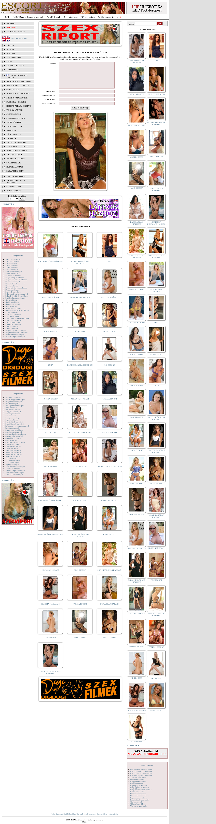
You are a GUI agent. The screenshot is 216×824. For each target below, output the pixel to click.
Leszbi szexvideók (137, 792)
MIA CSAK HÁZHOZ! (136, 323)
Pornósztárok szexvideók (139, 800)
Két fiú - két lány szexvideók (141, 773)
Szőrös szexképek (12, 448)
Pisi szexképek (10, 416)
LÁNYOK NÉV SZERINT (16, 176)
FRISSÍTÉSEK (12, 70)
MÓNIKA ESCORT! (50, 404)
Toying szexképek (12, 464)
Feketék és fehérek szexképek (16, 296)
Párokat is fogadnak (17, 147)
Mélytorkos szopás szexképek (16, 332)
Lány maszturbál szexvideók (141, 790)
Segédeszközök (14, 114)
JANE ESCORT (80, 643)
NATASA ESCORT (80, 609)
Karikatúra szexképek (13, 314)
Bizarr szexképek (11, 274)
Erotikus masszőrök (17, 98)
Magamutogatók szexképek (15, 330)
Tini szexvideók (136, 802)
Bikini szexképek (11, 270)
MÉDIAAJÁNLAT (13, 191)
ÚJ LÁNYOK (11, 49)
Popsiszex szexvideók (138, 798)
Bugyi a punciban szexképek (16, 280)
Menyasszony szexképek (14, 334)
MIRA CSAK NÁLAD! (80, 404)
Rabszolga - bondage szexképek (17, 426)
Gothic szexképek (12, 302)
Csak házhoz (12, 90)
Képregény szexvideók (138, 786)
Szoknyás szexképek (13, 446)
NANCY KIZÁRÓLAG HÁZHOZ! (156, 615)
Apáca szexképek (11, 265)
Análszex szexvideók (138, 777)
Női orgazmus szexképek (14, 406)
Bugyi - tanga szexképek (14, 278)
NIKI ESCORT (50, 643)
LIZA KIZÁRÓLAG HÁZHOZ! (50, 505)
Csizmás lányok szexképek (15, 284)
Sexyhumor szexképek (13, 432)
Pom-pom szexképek (13, 418)
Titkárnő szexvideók (137, 804)
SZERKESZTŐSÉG (14, 187)
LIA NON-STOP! (79, 505)
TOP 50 (9, 62)
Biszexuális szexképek (13, 272)
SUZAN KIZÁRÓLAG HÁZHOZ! (80, 540)
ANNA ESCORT (136, 354)
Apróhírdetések (53, 17)
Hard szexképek (11, 306)
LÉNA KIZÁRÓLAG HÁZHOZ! (109, 472)
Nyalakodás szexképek (13, 410)
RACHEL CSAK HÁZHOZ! (80, 438)
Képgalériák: (17, 255)
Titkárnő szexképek (12, 460)
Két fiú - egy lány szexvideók (141, 771)
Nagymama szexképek (13, 401)
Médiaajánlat (113, 814)
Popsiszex (11, 130)
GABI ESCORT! (136, 157)
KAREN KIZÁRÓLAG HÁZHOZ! (80, 267)
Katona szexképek (12, 316)
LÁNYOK (10, 45)
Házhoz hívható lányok (18, 82)
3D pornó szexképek (13, 259)
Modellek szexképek (13, 397)
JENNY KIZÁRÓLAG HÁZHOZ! (50, 539)
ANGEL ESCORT (50, 336)
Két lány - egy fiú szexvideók (141, 775)
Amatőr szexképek (12, 261)
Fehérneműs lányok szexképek (16, 294)
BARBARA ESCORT (109, 505)
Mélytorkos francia (17, 151)
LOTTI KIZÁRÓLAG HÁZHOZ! (79, 370)
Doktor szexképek (12, 290)
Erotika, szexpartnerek (108, 17)
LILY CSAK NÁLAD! (50, 575)
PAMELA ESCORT (80, 472)
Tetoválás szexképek (13, 456)
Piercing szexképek (12, 414)
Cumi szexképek (11, 286)
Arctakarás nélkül (16, 142)
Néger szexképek (11, 404)
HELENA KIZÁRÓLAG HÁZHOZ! (156, 123)
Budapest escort (14, 171)
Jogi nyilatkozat (57, 814)
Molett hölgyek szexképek (15, 399)
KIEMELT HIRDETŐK (15, 66)
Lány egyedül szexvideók (139, 788)
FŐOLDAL (10, 24)
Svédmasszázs (13, 163)
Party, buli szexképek (13, 412)
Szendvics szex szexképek (15, 442)
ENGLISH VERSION (19, 39)
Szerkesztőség (102, 814)
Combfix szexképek (12, 282)
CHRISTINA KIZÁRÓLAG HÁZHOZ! (50, 678)
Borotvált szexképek (13, 276)
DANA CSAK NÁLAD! (109, 609)
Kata (109, 266)
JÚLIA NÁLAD (50, 438)
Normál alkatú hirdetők (19, 106)
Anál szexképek (11, 263)
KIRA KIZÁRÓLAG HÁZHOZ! (50, 266)
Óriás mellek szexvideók (139, 796)
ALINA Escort (79, 336)
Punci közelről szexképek (14, 424)
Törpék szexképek (12, 462)
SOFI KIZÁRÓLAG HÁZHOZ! (109, 575)
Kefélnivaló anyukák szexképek (17, 318)
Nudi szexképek (11, 408)
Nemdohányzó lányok (17, 86)
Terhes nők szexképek (13, 454)
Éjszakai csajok (14, 155)
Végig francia (13, 134)
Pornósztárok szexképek (14, 422)
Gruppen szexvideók (138, 782)
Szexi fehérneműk (15, 118)
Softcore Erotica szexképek (15, 434)
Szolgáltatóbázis (71, 17)
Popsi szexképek (11, 420)
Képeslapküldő (88, 17)
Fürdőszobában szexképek (15, 298)
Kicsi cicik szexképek (13, 320)
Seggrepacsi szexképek (14, 430)
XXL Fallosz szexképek (14, 475)
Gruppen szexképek (12, 304)
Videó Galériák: (147, 765)
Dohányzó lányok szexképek (16, 288)
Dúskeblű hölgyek (16, 102)
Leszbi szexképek (12, 328)
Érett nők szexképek (12, 292)
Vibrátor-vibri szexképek (14, 473)
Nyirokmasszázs (14, 167)
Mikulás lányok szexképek (15, 337)
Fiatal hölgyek (14, 126)
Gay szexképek (11, 300)
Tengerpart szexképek (13, 452)
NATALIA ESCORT (109, 404)
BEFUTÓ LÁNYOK (14, 58)
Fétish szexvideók (137, 779)
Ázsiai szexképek (11, 267)
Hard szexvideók (136, 784)
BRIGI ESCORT (136, 484)
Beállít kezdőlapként (71, 814)
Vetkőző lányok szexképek (15, 471)
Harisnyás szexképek (13, 308)
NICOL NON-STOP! (109, 438)
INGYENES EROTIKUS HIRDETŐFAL (15, 182)
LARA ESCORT (109, 539)
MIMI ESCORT (156, 354)
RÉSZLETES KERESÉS (15, 32)
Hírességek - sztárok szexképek (17, 310)
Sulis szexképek (11, 440)
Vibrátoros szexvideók (138, 806)
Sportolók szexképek (13, 438)
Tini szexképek (11, 458)
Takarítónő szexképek (13, 450)
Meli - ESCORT (156, 710)
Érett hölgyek (14, 122)
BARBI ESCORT (50, 472)
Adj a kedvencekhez (88, 814)
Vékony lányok (14, 110)
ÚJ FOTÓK (10, 53)
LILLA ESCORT (109, 336)
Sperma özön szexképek (14, 436)
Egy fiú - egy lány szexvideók (141, 769)
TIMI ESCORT (80, 575)
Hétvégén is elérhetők (18, 94)
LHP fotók (11, 138)
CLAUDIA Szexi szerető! (50, 609)
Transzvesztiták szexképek (15, 466)
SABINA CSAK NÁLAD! (80, 302)
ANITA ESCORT (109, 643)
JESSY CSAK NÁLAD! (109, 302)
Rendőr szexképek (12, 428)
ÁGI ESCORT (109, 370)
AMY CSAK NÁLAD (50, 302)
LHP (7, 17)
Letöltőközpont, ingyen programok (28, 17)
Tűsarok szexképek (12, 468)
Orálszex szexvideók (138, 794)
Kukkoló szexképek (12, 322)
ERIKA (50, 370)
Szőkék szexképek (12, 444)
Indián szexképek (11, 312)
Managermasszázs (15, 159)
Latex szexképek (11, 326)
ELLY (156, 322)
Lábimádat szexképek (13, 324)
